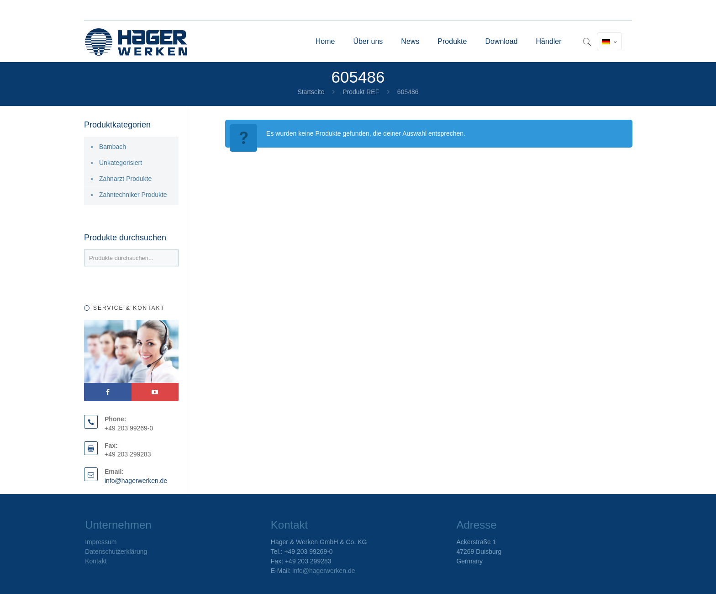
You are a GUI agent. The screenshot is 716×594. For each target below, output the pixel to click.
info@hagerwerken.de (136, 480)
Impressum (100, 542)
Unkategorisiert (120, 162)
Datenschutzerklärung (116, 551)
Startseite (310, 91)
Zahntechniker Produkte (133, 194)
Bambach (112, 146)
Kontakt (95, 561)
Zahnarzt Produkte (125, 178)
